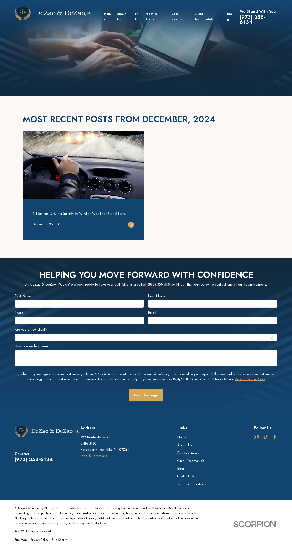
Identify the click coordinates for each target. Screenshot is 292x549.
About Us (184, 445)
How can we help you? (32, 346)
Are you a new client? (31, 330)
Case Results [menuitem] (177, 17)
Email (152, 313)
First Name (23, 296)
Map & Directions (93, 456)
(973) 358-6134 (252, 20)
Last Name (156, 296)
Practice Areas (188, 453)
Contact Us (186, 476)
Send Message (146, 395)
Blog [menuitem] (229, 17)
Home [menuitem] (107, 17)
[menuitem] (21, 540)
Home (181, 437)
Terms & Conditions (191, 484)
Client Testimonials (190, 461)
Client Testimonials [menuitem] (203, 17)
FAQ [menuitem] (136, 17)
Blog (180, 469)
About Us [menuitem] (121, 17)
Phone (19, 313)
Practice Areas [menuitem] (151, 17)
